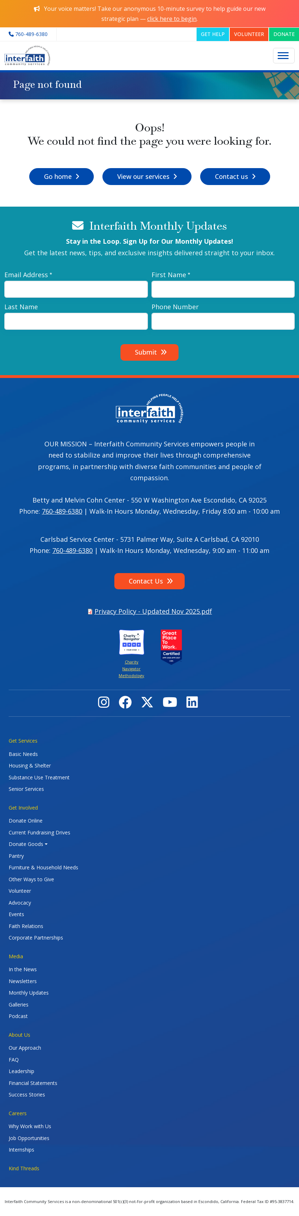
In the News (23, 969)
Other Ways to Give (31, 879)
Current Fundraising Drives (39, 832)
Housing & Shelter (30, 765)
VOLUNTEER (249, 34)
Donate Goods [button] (26, 844)
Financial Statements (33, 1083)
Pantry (16, 855)
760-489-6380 (62, 511)
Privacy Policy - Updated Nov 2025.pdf (153, 611)
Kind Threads (24, 1168)
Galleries (18, 1004)
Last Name (21, 306)
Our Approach (25, 1047)
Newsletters (23, 981)
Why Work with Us (30, 1126)
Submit (146, 352)
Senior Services (26, 788)
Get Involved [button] (23, 807)
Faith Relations (26, 926)
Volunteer (20, 890)
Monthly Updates (29, 992)
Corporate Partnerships (36, 937)
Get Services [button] (23, 740)
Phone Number (175, 306)
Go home (58, 176)
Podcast (18, 1016)
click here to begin (172, 19)
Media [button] (16, 956)
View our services (143, 176)
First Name (168, 274)
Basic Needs (23, 754)
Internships (21, 1149)
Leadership (21, 1071)
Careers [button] (18, 1113)
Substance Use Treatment (39, 777)
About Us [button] (19, 1034)
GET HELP (213, 34)
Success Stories (27, 1094)
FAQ (14, 1059)
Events (16, 914)
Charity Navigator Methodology (131, 669)
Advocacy (20, 902)
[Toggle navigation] (284, 56)
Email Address (26, 274)
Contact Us (146, 581)
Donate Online (26, 820)
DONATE (284, 34)
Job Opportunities (29, 1138)
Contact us (231, 176)
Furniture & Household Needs (43, 867)
